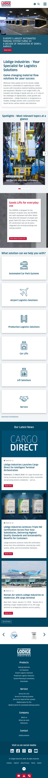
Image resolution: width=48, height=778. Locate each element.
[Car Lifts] (24, 344)
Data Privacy (25, 763)
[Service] (24, 398)
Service (24, 689)
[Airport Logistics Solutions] (24, 291)
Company (24, 712)
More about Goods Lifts (18, 238)
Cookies (9, 763)
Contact (24, 730)
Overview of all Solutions (10, 417)
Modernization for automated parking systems (24, 705)
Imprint (16, 763)
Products (24, 662)
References (24, 723)
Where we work (24, 720)
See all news (7, 622)
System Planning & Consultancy (24, 678)
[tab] (19, 188)
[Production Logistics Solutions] (24, 317)
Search (39, 763)
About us (24, 717)
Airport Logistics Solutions (24, 673)
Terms (33, 763)
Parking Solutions (24, 667)
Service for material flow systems (24, 699)
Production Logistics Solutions (24, 676)
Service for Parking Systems (24, 696)
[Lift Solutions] (24, 371)
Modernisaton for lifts (24, 702)
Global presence (24, 735)
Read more (7, 50)
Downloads (24, 681)
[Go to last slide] (4, 634)
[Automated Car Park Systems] (24, 264)
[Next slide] (45, 153)
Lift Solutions (24, 670)
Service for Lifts (24, 694)
